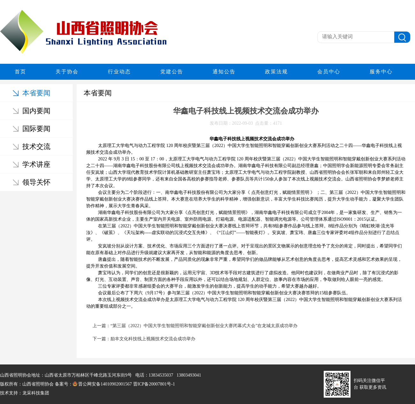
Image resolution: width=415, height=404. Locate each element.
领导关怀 (36, 182)
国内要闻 (36, 111)
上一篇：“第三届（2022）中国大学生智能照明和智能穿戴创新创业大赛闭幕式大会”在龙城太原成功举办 (195, 325)
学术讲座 (36, 164)
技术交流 (36, 147)
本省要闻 (36, 93)
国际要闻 (36, 129)
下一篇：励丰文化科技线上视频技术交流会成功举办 (144, 338)
